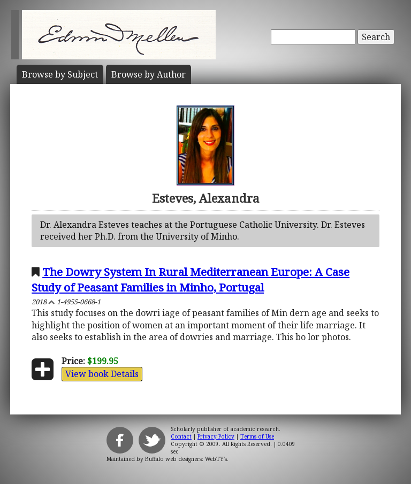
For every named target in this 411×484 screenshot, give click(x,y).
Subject (60, 74)
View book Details (102, 374)
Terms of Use (257, 436)
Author (148, 74)
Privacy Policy (215, 436)
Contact (181, 436)
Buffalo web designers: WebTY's (186, 459)
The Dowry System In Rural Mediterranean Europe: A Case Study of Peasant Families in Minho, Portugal (190, 279)
